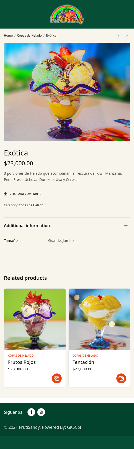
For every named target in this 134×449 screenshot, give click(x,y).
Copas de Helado (29, 35)
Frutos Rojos (22, 362)
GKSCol (74, 427)
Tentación (83, 362)
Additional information (27, 225)
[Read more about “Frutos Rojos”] (57, 378)
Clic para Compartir (22, 194)
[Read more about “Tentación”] (121, 378)
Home (8, 35)
